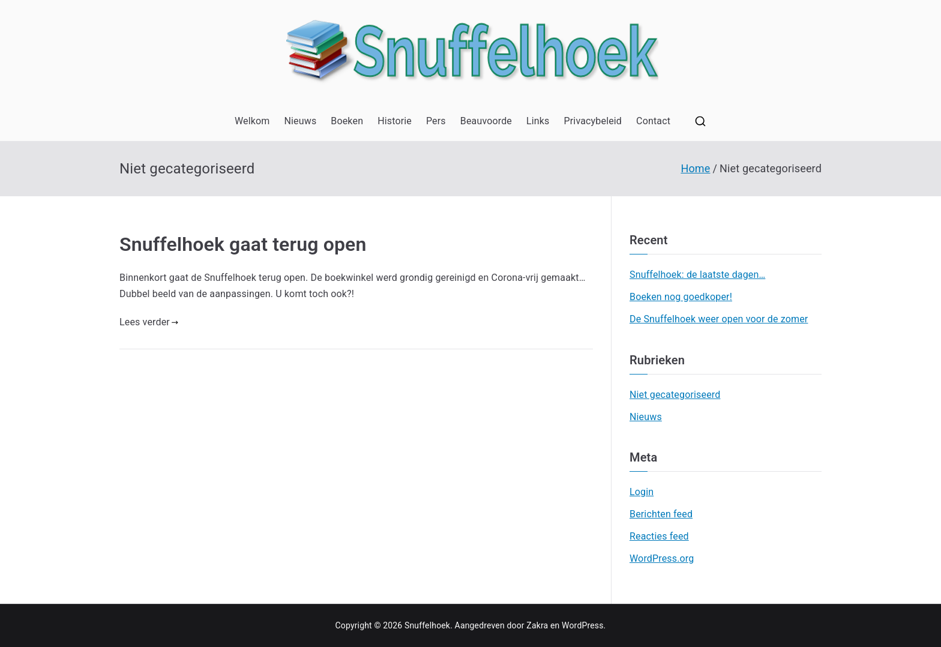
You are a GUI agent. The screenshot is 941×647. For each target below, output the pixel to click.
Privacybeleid (593, 121)
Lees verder (148, 322)
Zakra (537, 625)
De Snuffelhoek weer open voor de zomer (719, 319)
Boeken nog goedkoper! (681, 296)
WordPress (582, 625)
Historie (394, 121)
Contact (653, 121)
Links (538, 121)
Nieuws (300, 121)
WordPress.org (662, 558)
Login (642, 492)
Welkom (252, 121)
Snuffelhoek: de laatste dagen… (697, 274)
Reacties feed (659, 536)
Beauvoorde (486, 121)
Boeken (347, 121)
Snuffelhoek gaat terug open (243, 244)
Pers (436, 121)
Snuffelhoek (427, 625)
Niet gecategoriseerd (675, 394)
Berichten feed (661, 514)
